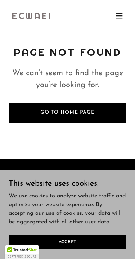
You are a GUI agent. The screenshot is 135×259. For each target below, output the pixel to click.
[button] (119, 16)
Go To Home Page (67, 112)
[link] (32, 18)
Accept (68, 242)
